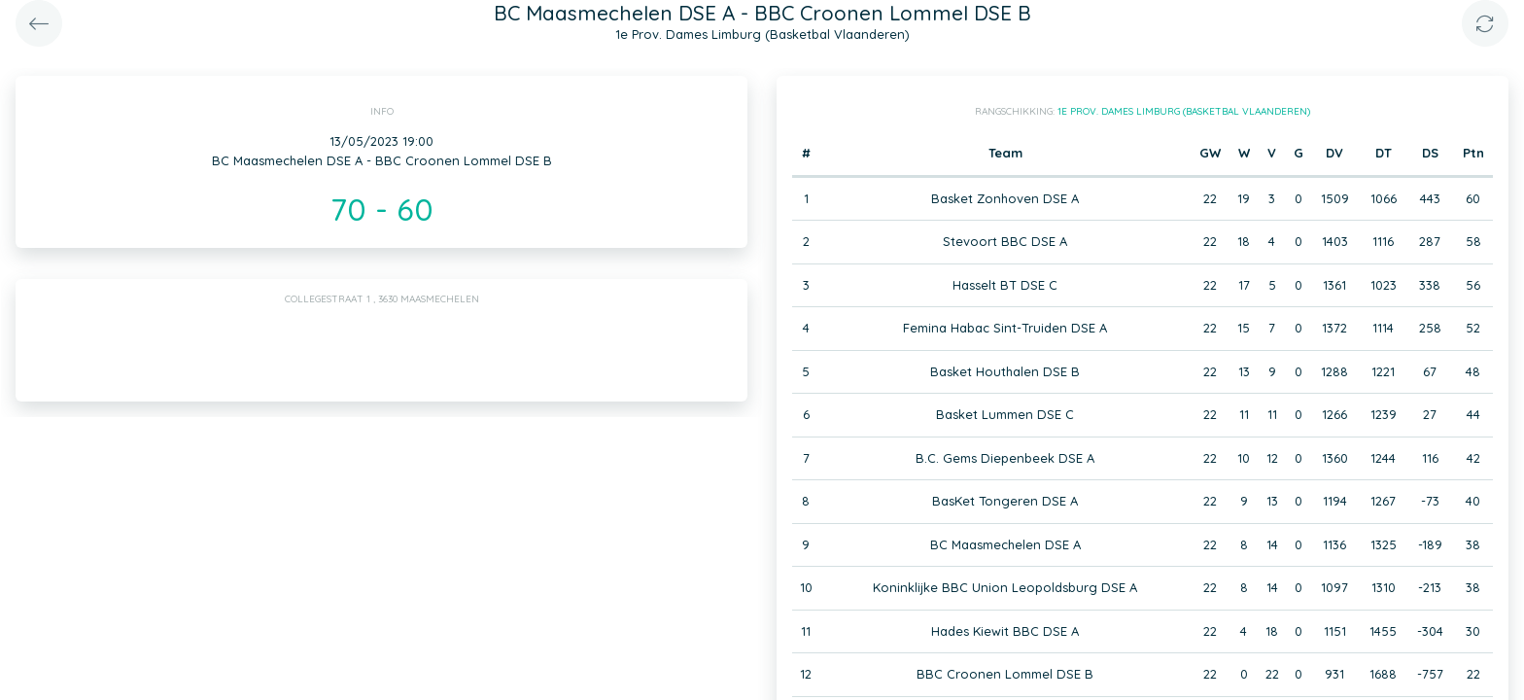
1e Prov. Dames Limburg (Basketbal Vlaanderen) (1183, 111)
